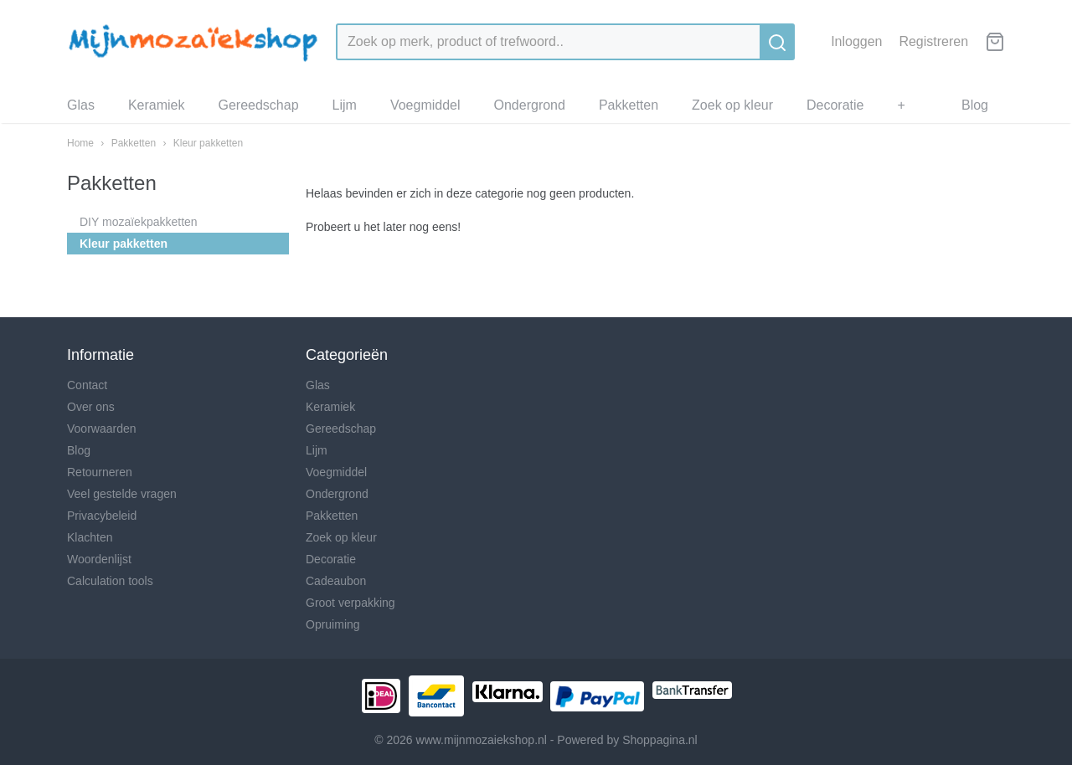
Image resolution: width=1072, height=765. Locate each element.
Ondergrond (529, 105)
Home (80, 143)
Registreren (933, 41)
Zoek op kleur (732, 105)
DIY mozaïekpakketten (139, 221)
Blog (974, 105)
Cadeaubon (336, 581)
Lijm (344, 105)
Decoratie (835, 105)
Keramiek (156, 105)
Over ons (91, 406)
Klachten (89, 537)
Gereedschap (258, 105)
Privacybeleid (102, 515)
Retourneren (99, 472)
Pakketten (628, 105)
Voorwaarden (102, 428)
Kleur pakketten (208, 143)
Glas (81, 105)
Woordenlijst (99, 559)
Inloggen (856, 41)
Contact (87, 385)
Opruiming (333, 624)
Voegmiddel (425, 105)
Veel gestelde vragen (122, 494)
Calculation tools (110, 581)
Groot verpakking (350, 602)
